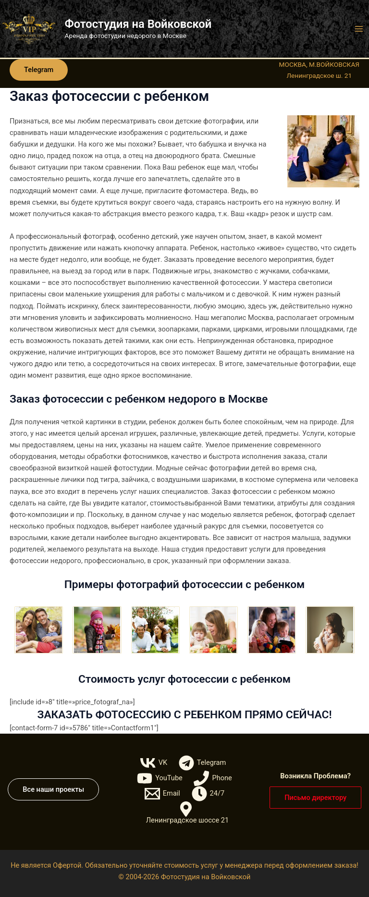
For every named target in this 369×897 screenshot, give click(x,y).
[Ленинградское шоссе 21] (186, 812)
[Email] (162, 793)
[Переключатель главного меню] (359, 29)
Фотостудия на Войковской (138, 24)
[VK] (153, 763)
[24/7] (208, 793)
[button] (39, 70)
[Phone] (213, 778)
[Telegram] (202, 763)
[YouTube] (159, 778)
